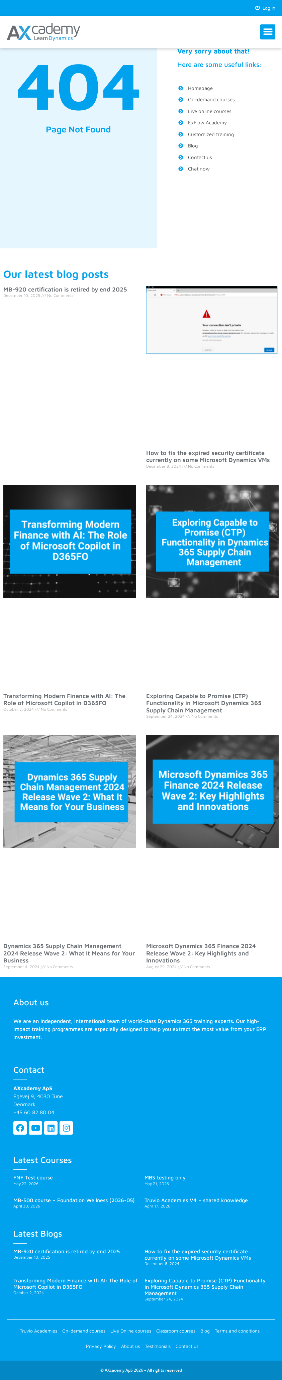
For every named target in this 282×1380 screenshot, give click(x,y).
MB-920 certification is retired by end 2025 (65, 289)
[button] (267, 31)
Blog (205, 1331)
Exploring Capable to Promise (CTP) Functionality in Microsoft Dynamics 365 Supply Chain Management (204, 703)
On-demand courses (83, 1331)
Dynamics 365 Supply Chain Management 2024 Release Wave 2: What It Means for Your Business (69, 953)
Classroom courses (175, 1331)
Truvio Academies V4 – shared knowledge (196, 1200)
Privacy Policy (101, 1346)
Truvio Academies (38, 1331)
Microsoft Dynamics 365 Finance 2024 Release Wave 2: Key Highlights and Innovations (201, 953)
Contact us (187, 1346)
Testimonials (158, 1346)
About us (130, 1346)
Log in (265, 8)
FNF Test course (33, 1177)
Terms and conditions (237, 1331)
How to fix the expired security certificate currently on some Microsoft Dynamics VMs (208, 456)
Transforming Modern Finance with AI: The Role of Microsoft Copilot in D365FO (64, 699)
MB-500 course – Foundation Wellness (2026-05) (74, 1200)
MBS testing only (165, 1177)
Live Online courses (130, 1331)
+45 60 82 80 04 (33, 1112)
